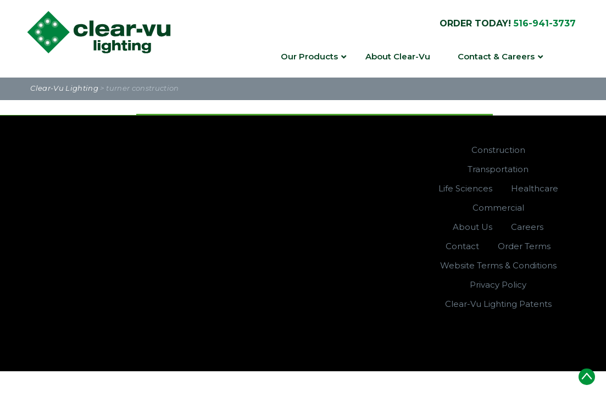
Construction (498, 150)
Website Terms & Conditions (498, 265)
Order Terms (524, 246)
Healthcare (534, 188)
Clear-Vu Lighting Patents (498, 304)
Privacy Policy (498, 284)
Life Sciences (465, 188)
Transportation (498, 169)
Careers (527, 227)
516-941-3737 (545, 23)
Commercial (498, 207)
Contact (462, 246)
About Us (472, 227)
